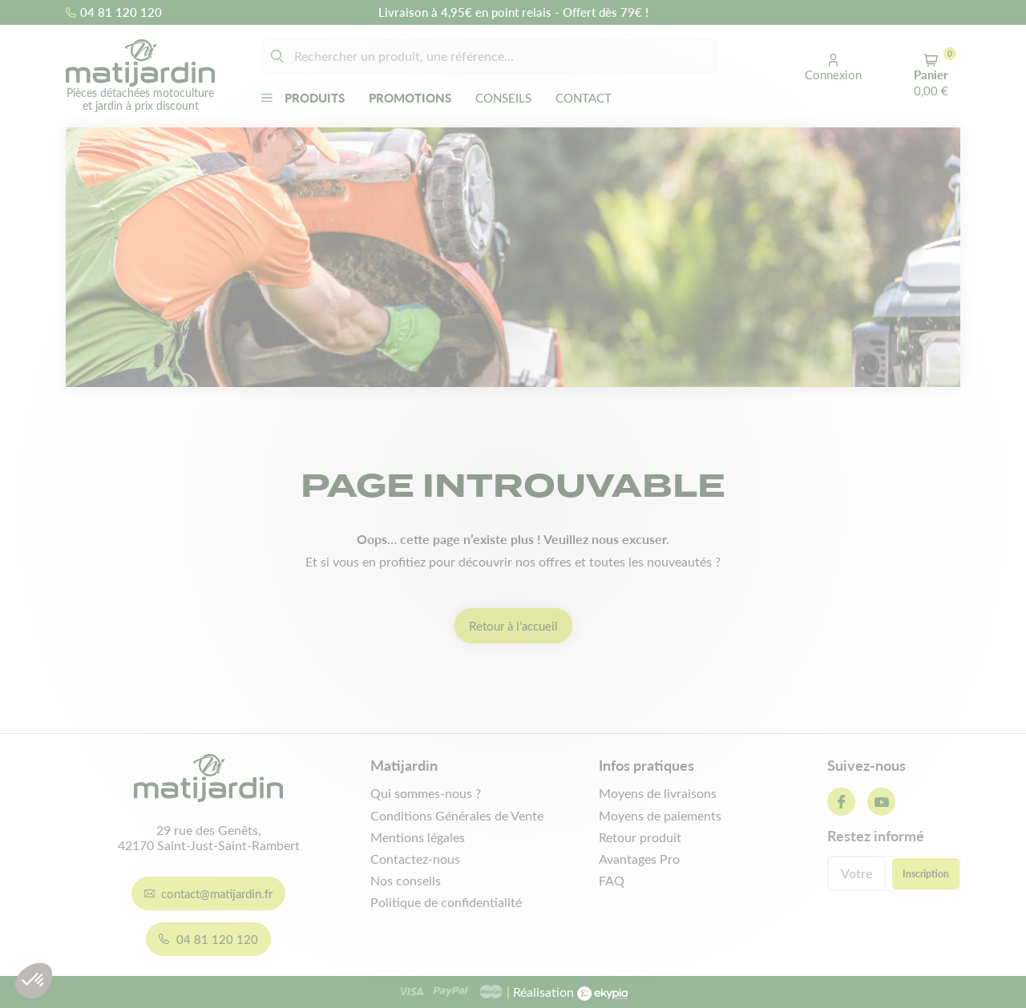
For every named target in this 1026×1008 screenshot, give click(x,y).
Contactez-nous (415, 858)
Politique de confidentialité (446, 901)
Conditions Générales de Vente (456, 815)
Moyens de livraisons (658, 792)
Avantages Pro (639, 858)
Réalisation (567, 992)
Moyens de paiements (660, 815)
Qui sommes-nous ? (425, 792)
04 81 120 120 (114, 12)
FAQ (611, 880)
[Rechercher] (489, 56)
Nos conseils (405, 880)
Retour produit (640, 837)
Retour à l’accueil (513, 626)
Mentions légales (417, 837)
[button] (833, 68)
